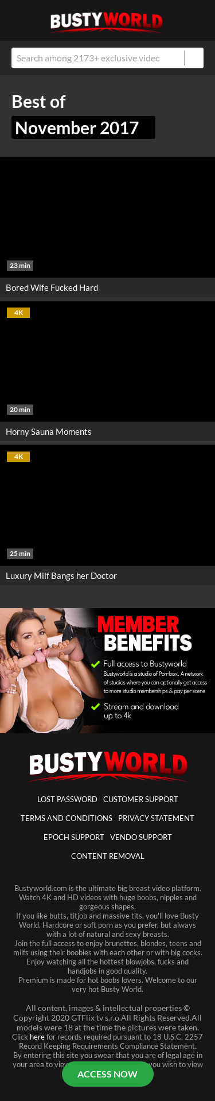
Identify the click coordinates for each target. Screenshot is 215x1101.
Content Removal (107, 856)
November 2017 (83, 127)
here (37, 1036)
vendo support (141, 837)
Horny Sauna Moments (49, 431)
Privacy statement (156, 818)
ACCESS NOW (107, 1073)
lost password (67, 799)
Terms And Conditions (66, 818)
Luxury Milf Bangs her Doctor (61, 575)
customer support (140, 799)
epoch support (74, 837)
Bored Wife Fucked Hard (52, 287)
